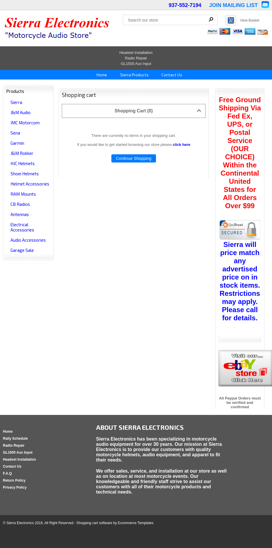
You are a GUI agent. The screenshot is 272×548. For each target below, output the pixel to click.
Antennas (19, 214)
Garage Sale (22, 250)
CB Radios (20, 204)
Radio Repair (136, 58)
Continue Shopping (134, 158)
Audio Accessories (28, 240)
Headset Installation (135, 52)
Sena (15, 132)
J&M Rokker (22, 153)
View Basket (249, 20)
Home (101, 74)
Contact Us (171, 74)
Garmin (17, 143)
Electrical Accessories (22, 227)
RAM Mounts (23, 194)
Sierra (16, 102)
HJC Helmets (22, 163)
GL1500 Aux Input (136, 63)
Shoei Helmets (24, 173)
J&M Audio (20, 112)
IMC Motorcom (25, 122)
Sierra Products (134, 74)
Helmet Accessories (29, 183)
